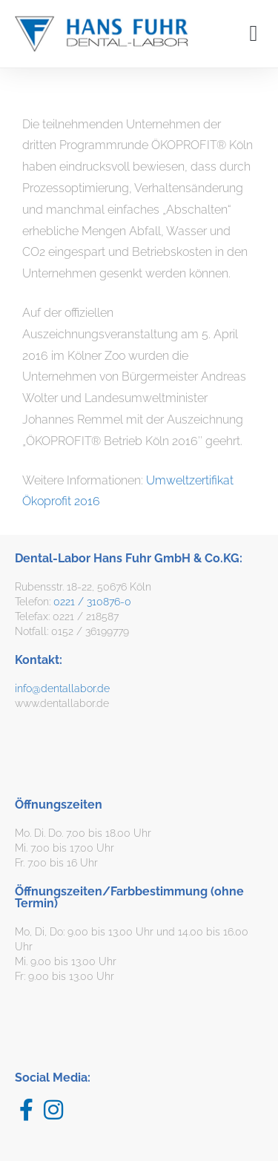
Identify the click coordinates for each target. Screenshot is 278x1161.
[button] (253, 33)
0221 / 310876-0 (92, 602)
